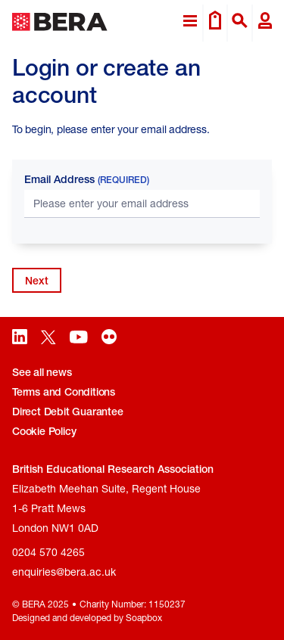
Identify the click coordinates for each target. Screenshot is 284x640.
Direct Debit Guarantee (67, 411)
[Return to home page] (60, 23)
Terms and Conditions (63, 392)
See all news (42, 372)
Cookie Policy (44, 431)
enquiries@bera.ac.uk (64, 571)
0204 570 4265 (48, 551)
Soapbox (144, 617)
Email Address (86, 179)
